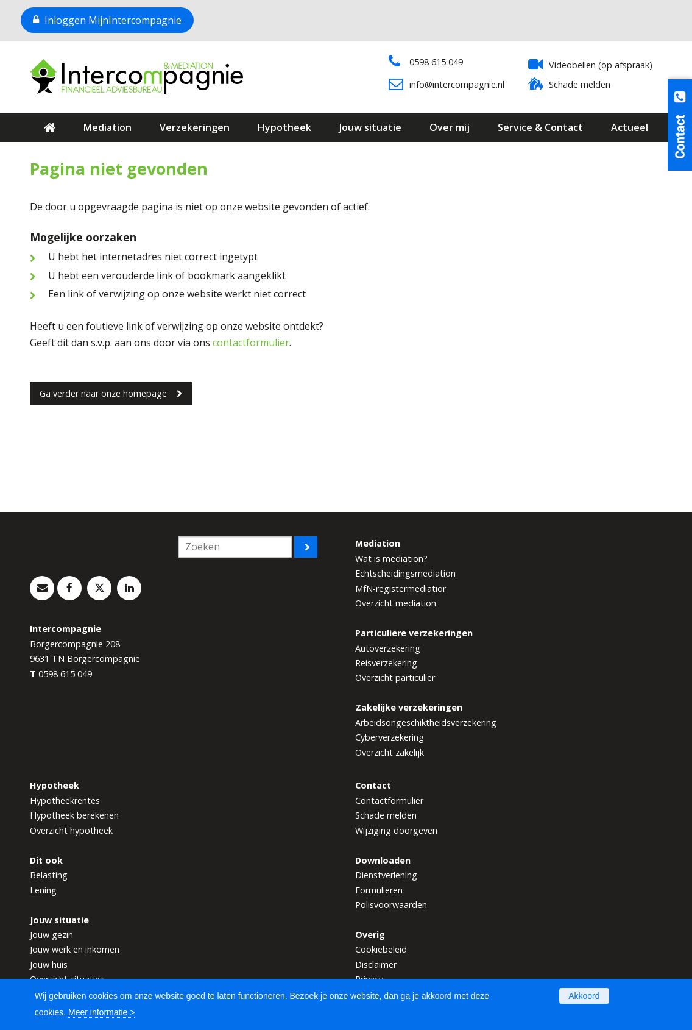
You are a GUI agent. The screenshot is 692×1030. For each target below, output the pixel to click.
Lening (43, 890)
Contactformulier (389, 800)
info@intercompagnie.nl (456, 84)
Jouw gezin (51, 934)
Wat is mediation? (391, 558)
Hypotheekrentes (65, 800)
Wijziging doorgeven (396, 830)
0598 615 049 (436, 62)
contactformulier (251, 342)
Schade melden (579, 84)
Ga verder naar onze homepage (103, 393)
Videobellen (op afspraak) (600, 65)
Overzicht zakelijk (389, 752)
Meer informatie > (101, 1012)
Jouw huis (49, 964)
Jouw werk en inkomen (74, 949)
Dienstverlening (386, 875)
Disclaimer (376, 964)
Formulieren (379, 890)
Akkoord (583, 996)
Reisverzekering (386, 663)
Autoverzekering (387, 648)
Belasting (49, 875)
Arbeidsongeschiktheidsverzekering (425, 722)
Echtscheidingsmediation (405, 573)
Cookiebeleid (381, 949)
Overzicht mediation (395, 603)
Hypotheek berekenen (74, 815)
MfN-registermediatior (400, 588)
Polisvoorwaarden (391, 905)
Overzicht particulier (395, 677)
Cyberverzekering (389, 737)
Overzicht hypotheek (71, 830)
